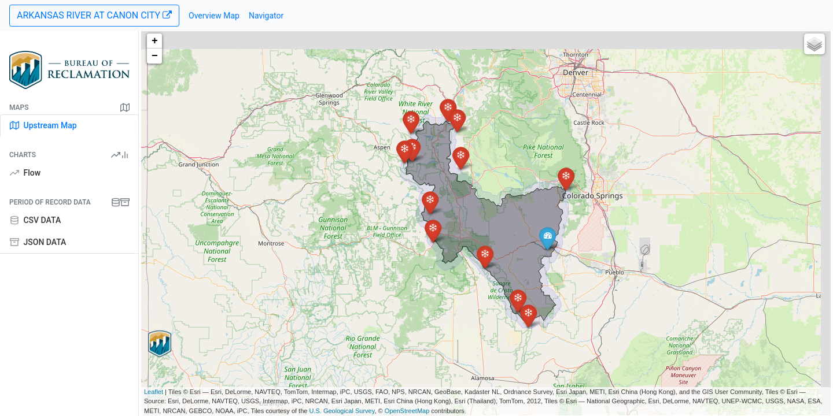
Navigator (266, 15)
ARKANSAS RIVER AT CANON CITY (94, 15)
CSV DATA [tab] (35, 220)
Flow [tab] (25, 172)
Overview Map (214, 15)
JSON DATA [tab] (38, 242)
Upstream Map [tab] (43, 125)
